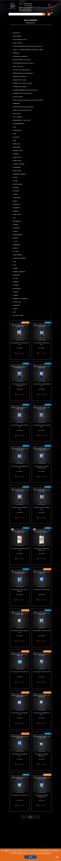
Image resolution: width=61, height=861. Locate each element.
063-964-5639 (28, 3)
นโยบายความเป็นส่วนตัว (43, 853)
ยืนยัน (30, 857)
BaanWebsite (57, 860)
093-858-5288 (28, 5)
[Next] (38, 817)
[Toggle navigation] (49, 5)
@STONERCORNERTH (27, 7)
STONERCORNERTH (26, 9)
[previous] (22, 817)
